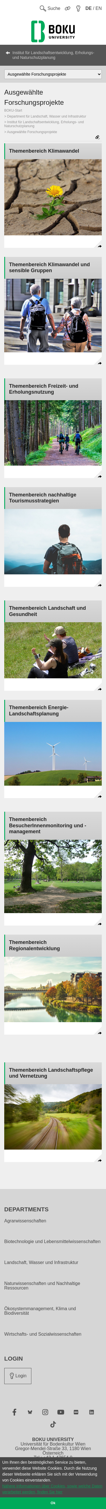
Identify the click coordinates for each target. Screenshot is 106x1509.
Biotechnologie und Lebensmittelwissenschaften (52, 1241)
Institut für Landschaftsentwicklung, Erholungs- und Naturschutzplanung (53, 55)
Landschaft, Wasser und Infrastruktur (41, 1262)
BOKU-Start (13, 110)
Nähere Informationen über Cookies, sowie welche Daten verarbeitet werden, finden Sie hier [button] (52, 1489)
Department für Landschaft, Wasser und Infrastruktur (46, 116)
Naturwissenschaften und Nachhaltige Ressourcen (42, 1285)
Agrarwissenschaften (25, 1221)
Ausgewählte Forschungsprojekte (32, 132)
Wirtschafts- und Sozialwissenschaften (42, 1334)
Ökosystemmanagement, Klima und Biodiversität (40, 1311)
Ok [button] (53, 1503)
